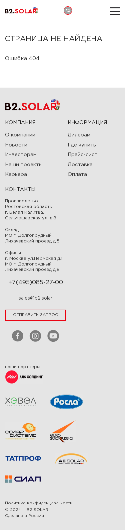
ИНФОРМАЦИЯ (87, 122)
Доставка (80, 165)
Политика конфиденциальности (39, 503)
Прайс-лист (83, 154)
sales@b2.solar (35, 298)
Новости (16, 145)
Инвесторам (21, 154)
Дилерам (79, 135)
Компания (20, 122)
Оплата (77, 174)
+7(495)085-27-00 (35, 282)
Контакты (20, 189)
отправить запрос (35, 315)
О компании (20, 135)
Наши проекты (24, 165)
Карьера (16, 174)
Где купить (82, 145)
